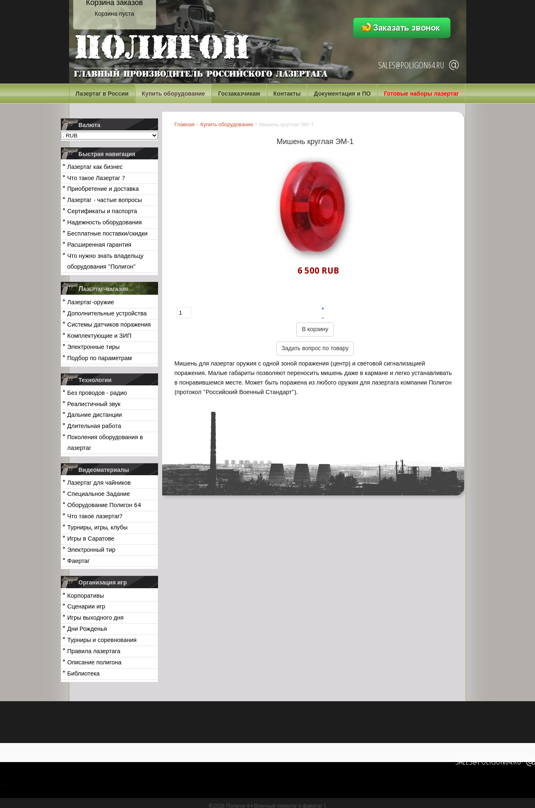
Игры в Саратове (91, 538)
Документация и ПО (342, 93)
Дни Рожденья (87, 628)
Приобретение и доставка (103, 188)
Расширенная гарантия (99, 244)
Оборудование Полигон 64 (104, 505)
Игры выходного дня (95, 617)
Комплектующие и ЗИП (99, 335)
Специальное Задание (98, 494)
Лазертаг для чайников (99, 482)
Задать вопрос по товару (315, 348)
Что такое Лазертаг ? (96, 178)
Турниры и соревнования (102, 640)
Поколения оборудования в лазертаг (105, 442)
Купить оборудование (173, 93)
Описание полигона (94, 662)
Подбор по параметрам (99, 358)
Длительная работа (94, 426)
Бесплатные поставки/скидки (107, 233)
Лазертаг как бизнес (95, 167)
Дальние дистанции (94, 414)
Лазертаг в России (102, 93)
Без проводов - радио (97, 393)
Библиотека (83, 673)
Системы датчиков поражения (109, 324)
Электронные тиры (93, 347)
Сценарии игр (86, 606)
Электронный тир (91, 549)
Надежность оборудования (104, 222)
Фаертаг (78, 561)
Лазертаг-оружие (90, 302)
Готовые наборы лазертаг (421, 93)
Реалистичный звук (93, 404)
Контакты (287, 93)
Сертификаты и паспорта (102, 211)
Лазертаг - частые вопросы (104, 200)
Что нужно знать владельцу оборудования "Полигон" (105, 261)
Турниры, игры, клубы (97, 527)
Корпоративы (85, 595)
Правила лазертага (93, 651)
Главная (185, 124)
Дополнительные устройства (107, 313)
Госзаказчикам (239, 93)
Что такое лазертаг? (95, 516)
